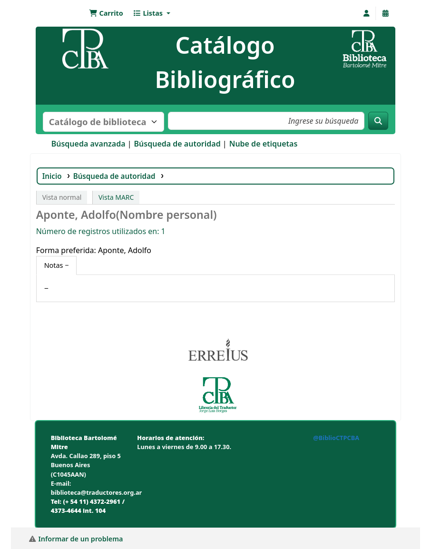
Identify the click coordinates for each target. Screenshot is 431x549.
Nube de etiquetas (263, 143)
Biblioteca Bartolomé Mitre (61, 13)
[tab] (56, 265)
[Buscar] (378, 121)
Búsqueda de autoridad (177, 143)
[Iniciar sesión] (366, 13)
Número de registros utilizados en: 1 (101, 231)
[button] (106, 13)
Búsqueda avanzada (88, 143)
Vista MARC (116, 197)
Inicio (52, 176)
